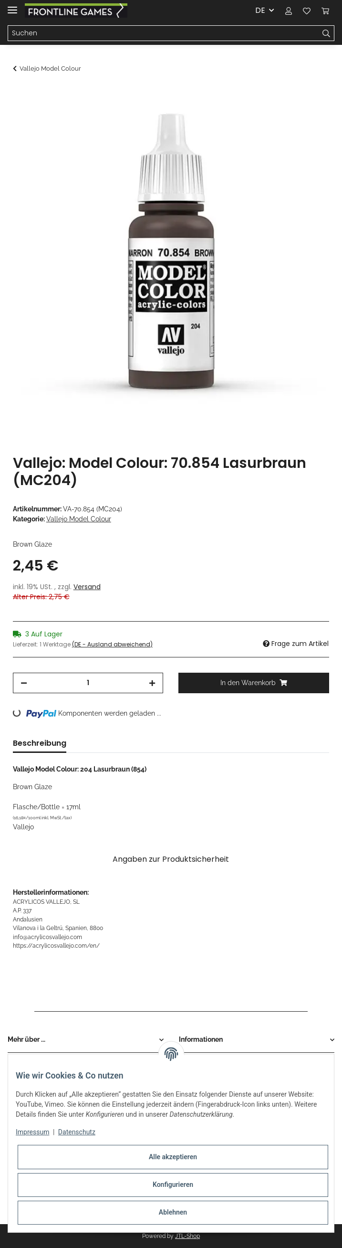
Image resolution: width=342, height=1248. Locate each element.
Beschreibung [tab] (39, 743)
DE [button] (260, 10)
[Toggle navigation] (12, 6)
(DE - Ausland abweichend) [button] (112, 644)
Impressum (32, 1132)
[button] (289, 10)
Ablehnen (173, 1212)
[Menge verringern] (23, 683)
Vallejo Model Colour (78, 519)
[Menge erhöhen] (152, 683)
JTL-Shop (187, 1236)
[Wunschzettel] (307, 10)
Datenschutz (76, 1132)
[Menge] (88, 683)
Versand (87, 587)
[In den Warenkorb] (20, 94)
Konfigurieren (173, 1184)
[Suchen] (163, 33)
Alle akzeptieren (173, 1157)
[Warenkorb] (325, 10)
